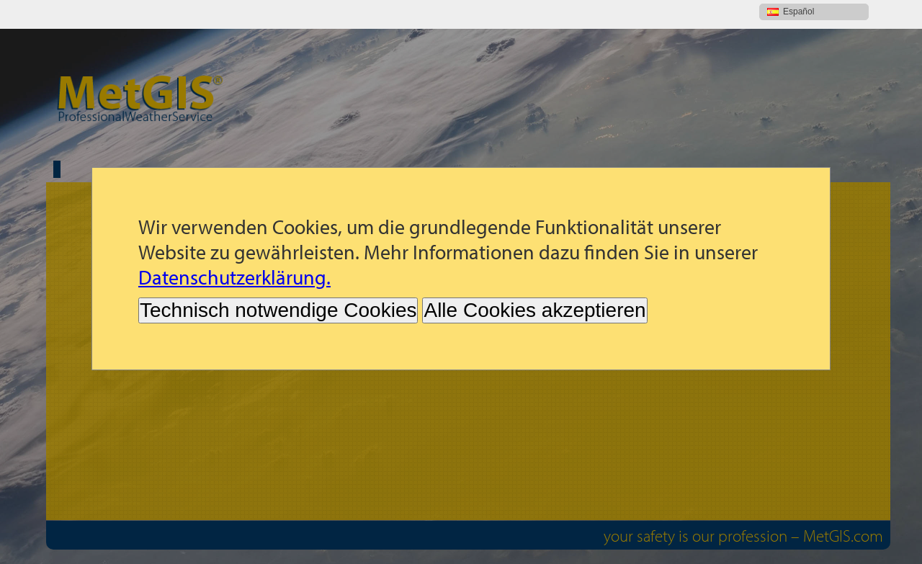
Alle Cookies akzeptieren (534, 281)
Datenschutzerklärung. (234, 248)
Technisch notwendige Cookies (278, 281)
